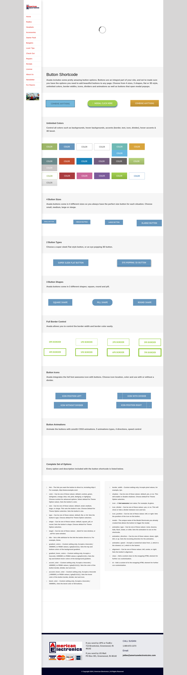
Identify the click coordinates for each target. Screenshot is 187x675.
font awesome (124, 503)
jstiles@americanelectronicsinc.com (139, 655)
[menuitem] (33, 16)
